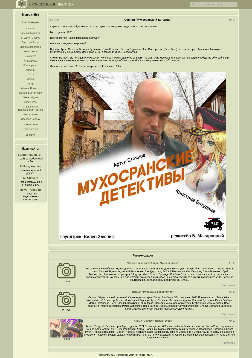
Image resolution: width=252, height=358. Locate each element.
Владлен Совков (30, 37)
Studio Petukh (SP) (30, 154)
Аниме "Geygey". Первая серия (153, 320)
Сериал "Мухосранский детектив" (153, 291)
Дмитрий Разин (30, 42)
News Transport (30, 189)
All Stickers (30, 178)
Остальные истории (30, 92)
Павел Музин (30, 97)
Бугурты (30, 28)
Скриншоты (30, 102)
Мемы (30, 83)
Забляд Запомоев (30, 46)
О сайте (30, 134)
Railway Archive (30, 166)
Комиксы (30, 69)
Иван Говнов (30, 51)
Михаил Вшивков (30, 88)
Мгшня (30, 79)
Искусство (30, 56)
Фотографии (30, 114)
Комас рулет (30, 65)
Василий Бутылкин (30, 33)
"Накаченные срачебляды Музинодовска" (153, 263)
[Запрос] (213, 4)
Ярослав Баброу (30, 119)
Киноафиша (30, 60)
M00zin (30, 74)
